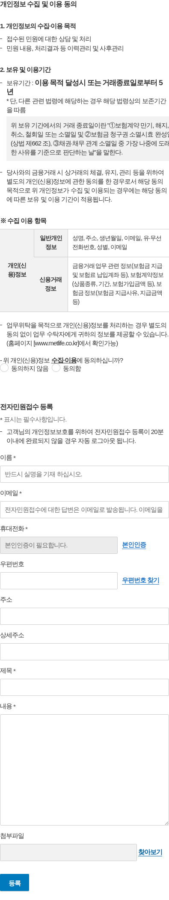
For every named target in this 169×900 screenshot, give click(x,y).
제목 (12, 670)
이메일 (15, 493)
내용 (12, 706)
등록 (15, 883)
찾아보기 (150, 851)
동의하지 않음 (29, 368)
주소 (6, 599)
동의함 (72, 368)
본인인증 (134, 544)
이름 (12, 457)
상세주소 (12, 635)
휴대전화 (18, 528)
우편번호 (12, 563)
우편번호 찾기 (140, 580)
